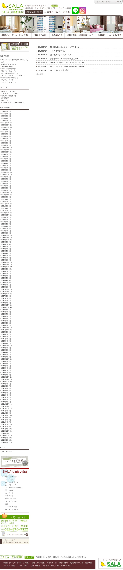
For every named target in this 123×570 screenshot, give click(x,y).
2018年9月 (5, 269)
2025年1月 (5, 145)
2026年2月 (5, 118)
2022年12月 (5, 192)
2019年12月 (5, 235)
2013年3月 (5, 370)
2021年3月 (5, 210)
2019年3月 (5, 255)
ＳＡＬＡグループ (7, 451)
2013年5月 (5, 366)
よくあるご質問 (9, 566)
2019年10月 (5, 240)
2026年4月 (5, 114)
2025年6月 (5, 136)
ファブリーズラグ (7, 80)
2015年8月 (5, 334)
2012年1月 (5, 402)
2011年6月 (5, 417)
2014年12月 (5, 345)
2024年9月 (5, 154)
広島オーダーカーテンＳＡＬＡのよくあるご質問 (115, 36)
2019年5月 (5, 251)
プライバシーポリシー (50, 566)
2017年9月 (5, 296)
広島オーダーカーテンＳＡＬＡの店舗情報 (101, 36)
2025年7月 (5, 134)
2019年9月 (5, 242)
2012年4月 (5, 395)
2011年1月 (5, 429)
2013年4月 (5, 368)
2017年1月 (5, 303)
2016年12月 (5, 305)
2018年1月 (5, 287)
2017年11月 (5, 291)
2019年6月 (5, 249)
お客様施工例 (52, 563)
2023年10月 (5, 174)
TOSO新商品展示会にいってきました (59, 47)
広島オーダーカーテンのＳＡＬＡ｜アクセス (118, 2)
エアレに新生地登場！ (8, 69)
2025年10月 (5, 127)
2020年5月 (5, 224)
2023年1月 (5, 190)
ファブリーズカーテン (8, 82)
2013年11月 (5, 359)
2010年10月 (5, 435)
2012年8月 (5, 386)
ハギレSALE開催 (7, 66)
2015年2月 (5, 343)
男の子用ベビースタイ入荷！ (55, 55)
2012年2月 (5, 399)
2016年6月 (5, 316)
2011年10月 (5, 408)
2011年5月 (5, 420)
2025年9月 (5, 129)
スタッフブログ (14, 47)
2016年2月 (5, 323)
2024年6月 (5, 159)
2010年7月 (5, 442)
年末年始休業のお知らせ (9, 78)
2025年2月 (5, 143)
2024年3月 (5, 165)
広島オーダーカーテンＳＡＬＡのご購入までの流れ (40, 36)
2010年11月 (5, 433)
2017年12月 (5, 289)
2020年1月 (5, 233)
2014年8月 (5, 348)
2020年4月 (5, 226)
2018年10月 (5, 267)
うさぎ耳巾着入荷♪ (51, 51)
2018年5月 (5, 278)
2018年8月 (5, 271)
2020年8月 (5, 217)
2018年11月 (5, 264)
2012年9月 (5, 384)
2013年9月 (5, 361)
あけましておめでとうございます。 (13, 75)
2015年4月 (5, 341)
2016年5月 (5, 318)
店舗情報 (88, 563)
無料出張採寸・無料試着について (71, 563)
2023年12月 (5, 172)
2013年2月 (5, 372)
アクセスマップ (14, 541)
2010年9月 (5, 438)
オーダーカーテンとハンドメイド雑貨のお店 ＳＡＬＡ (12, 8)
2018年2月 (5, 285)
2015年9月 (5, 332)
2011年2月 (5, 426)
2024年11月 (5, 150)
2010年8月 (5, 440)
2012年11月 (5, 379)
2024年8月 (5, 156)
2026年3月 (5, 116)
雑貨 (2, 100)
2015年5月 (5, 339)
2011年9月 (5, 411)
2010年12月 (5, 431)
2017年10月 (5, 294)
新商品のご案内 (6, 96)
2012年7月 (5, 388)
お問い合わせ (14, 525)
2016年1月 (5, 325)
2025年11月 (5, 125)
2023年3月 (5, 188)
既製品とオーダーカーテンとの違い (16, 563)
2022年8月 (5, 197)
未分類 (3, 98)
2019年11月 (5, 237)
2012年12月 (5, 377)
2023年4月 (5, 186)
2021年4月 (5, 208)
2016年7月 (5, 314)
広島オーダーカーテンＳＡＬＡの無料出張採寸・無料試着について (79, 36)
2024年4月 (5, 163)
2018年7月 (5, 273)
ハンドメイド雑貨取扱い (14, 461)
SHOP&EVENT (6, 91)
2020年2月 (5, 231)
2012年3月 (5, 397)
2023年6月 (5, 181)
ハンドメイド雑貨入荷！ (54, 70)
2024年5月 (5, 161)
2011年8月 (5, 413)
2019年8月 (5, 244)
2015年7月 (5, 336)
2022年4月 (5, 199)
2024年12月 (5, 147)
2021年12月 (5, 204)
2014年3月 (5, 354)
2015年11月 (5, 330)
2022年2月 (5, 201)
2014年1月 (5, 357)
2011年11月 (5, 406)
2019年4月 (5, 253)
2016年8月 (5, 312)
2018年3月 (5, 282)
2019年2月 (5, 258)
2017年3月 (5, 300)
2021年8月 (5, 206)
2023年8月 (5, 177)
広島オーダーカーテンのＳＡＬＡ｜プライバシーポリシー (103, 2)
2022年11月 (5, 195)
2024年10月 (5, 152)
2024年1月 (5, 170)
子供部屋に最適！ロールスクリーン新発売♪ (61, 66)
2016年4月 (5, 321)
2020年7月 (5, 219)
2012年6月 (5, 390)
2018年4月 (5, 280)
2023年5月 (5, 183)
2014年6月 (5, 350)
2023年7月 (5, 179)
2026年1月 (5, 120)
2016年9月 (5, 309)
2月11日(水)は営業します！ (10, 73)
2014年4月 (5, 352)
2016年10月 (5, 307)
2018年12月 (5, 262)
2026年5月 (5, 111)
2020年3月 (5, 228)
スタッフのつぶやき (8, 93)
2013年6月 (5, 363)
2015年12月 (5, 327)
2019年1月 (5, 260)
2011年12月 (5, 404)
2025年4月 (5, 138)
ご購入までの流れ (38, 563)
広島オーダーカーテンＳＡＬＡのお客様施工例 (57, 36)
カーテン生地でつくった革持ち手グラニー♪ (61, 63)
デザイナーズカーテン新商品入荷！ (58, 59)
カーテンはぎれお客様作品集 (12, 102)
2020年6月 (5, 222)
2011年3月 (5, 424)
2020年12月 (5, 213)
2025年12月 (5, 123)
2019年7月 (5, 246)
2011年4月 (5, 422)
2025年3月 (5, 141)
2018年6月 (5, 276)
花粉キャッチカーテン (8, 71)
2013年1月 (5, 375)
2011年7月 (5, 415)
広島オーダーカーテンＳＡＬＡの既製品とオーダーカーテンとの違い (15, 36)
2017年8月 (5, 298)
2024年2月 (5, 168)
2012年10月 (5, 381)
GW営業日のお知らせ (8, 64)
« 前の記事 (39, 74)
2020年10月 (5, 215)
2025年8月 (5, 132)
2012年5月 (5, 393)
